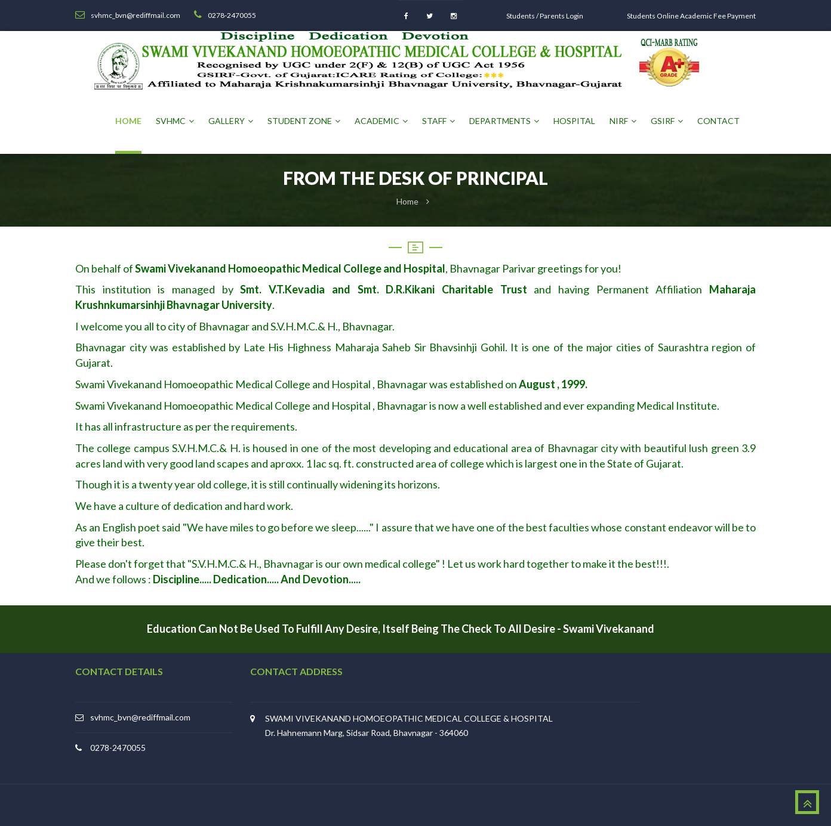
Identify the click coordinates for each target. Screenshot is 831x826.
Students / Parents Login (544, 15)
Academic (381, 121)
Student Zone (303, 121)
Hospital (574, 121)
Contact (718, 121)
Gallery (230, 121)
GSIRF (667, 121)
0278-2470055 (118, 748)
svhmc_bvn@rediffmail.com (140, 717)
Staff (438, 121)
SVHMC (175, 121)
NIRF (623, 121)
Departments (504, 121)
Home (128, 121)
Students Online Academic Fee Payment (691, 15)
